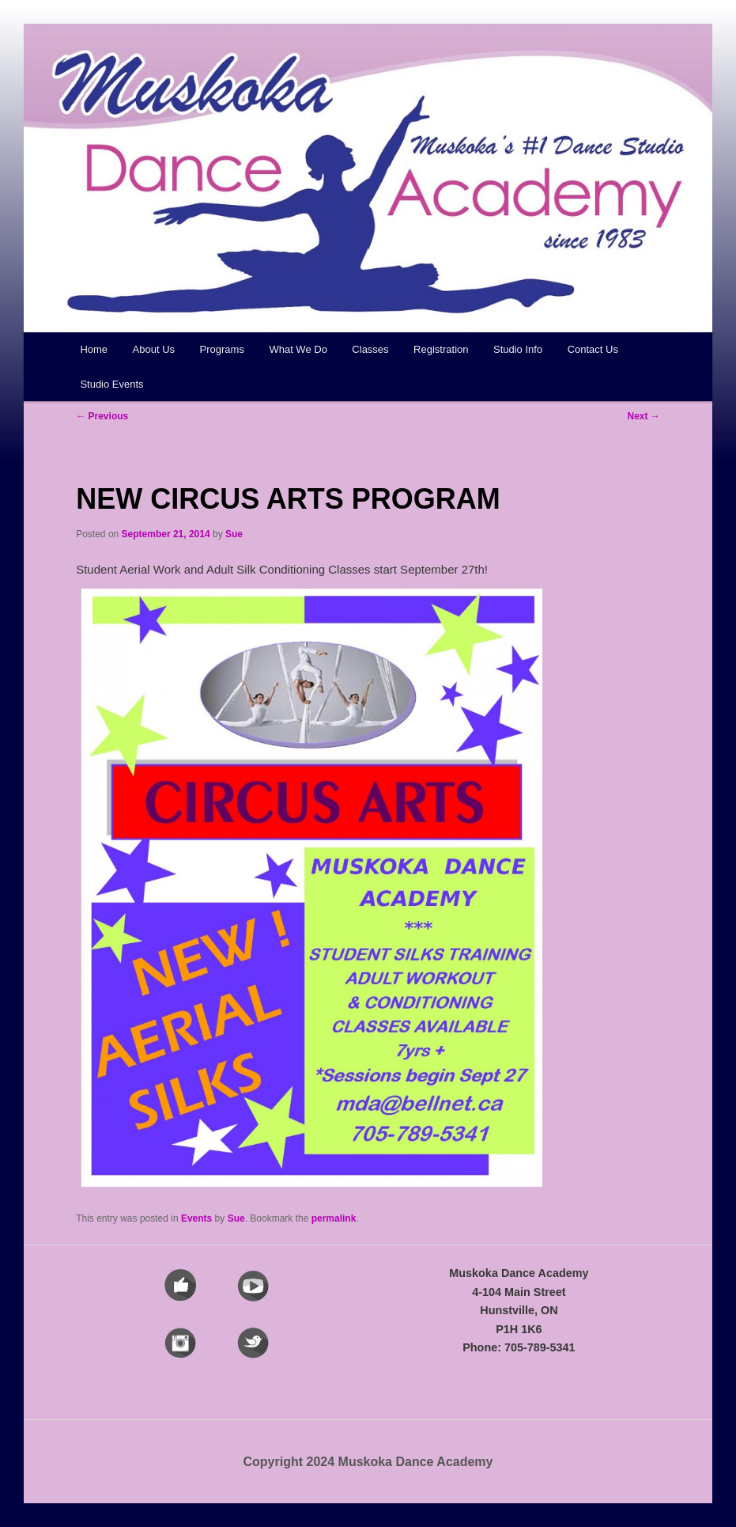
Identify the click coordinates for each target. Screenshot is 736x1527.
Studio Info (517, 349)
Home (94, 349)
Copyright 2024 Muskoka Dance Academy (368, 1461)
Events (196, 1218)
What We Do (297, 349)
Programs (222, 349)
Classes (370, 349)
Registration (440, 349)
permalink (334, 1218)
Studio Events (111, 384)
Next (643, 416)
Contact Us (593, 349)
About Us (154, 349)
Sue (234, 534)
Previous (102, 416)
